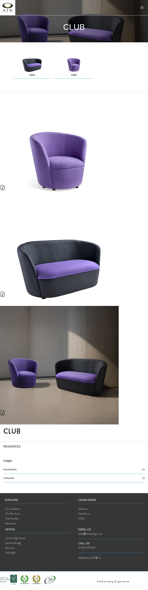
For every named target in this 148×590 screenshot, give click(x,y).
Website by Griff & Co (89, 558)
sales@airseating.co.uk (90, 534)
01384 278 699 (86, 548)
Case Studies (12, 519)
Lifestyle (8, 478)
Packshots (10, 469)
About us (83, 509)
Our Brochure (12, 514)
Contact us (84, 514)
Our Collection (13, 509)
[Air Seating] (8, 8)
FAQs (81, 519)
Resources (10, 523)
